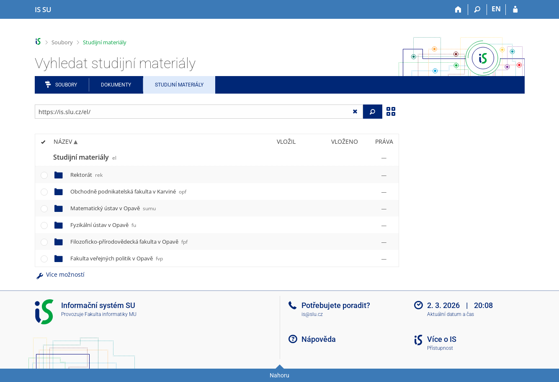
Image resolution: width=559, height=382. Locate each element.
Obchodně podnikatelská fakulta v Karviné (128, 191)
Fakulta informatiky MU (111, 314)
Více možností (60, 274)
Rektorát (86, 174)
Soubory (62, 42)
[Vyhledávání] (477, 9)
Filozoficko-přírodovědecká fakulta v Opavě (129, 241)
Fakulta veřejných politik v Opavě (116, 258)
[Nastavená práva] (384, 157)
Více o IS (441, 339)
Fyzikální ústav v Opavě (103, 225)
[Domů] (458, 9)
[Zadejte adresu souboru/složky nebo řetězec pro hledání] (199, 111)
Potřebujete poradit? (335, 305)
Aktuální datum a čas (450, 314)
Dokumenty (116, 85)
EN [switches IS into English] (496, 8)
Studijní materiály (104, 42)
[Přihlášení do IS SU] (515, 9)
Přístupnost (440, 348)
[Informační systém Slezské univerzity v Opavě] (43, 9)
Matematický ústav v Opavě (113, 208)
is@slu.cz (312, 314)
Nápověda (318, 339)
